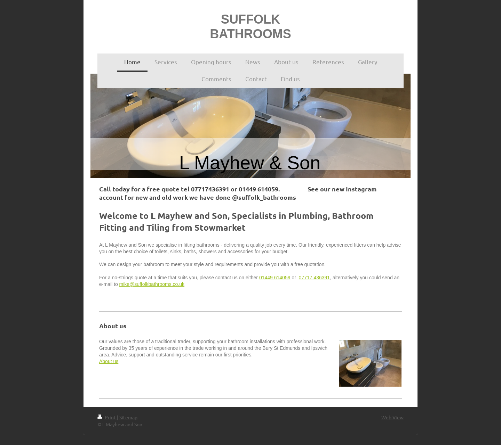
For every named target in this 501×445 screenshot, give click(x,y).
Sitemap (128, 417)
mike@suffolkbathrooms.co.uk (151, 284)
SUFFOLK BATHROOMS (250, 26)
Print (107, 417)
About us (108, 361)
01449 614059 (275, 277)
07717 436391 (314, 277)
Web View (392, 417)
